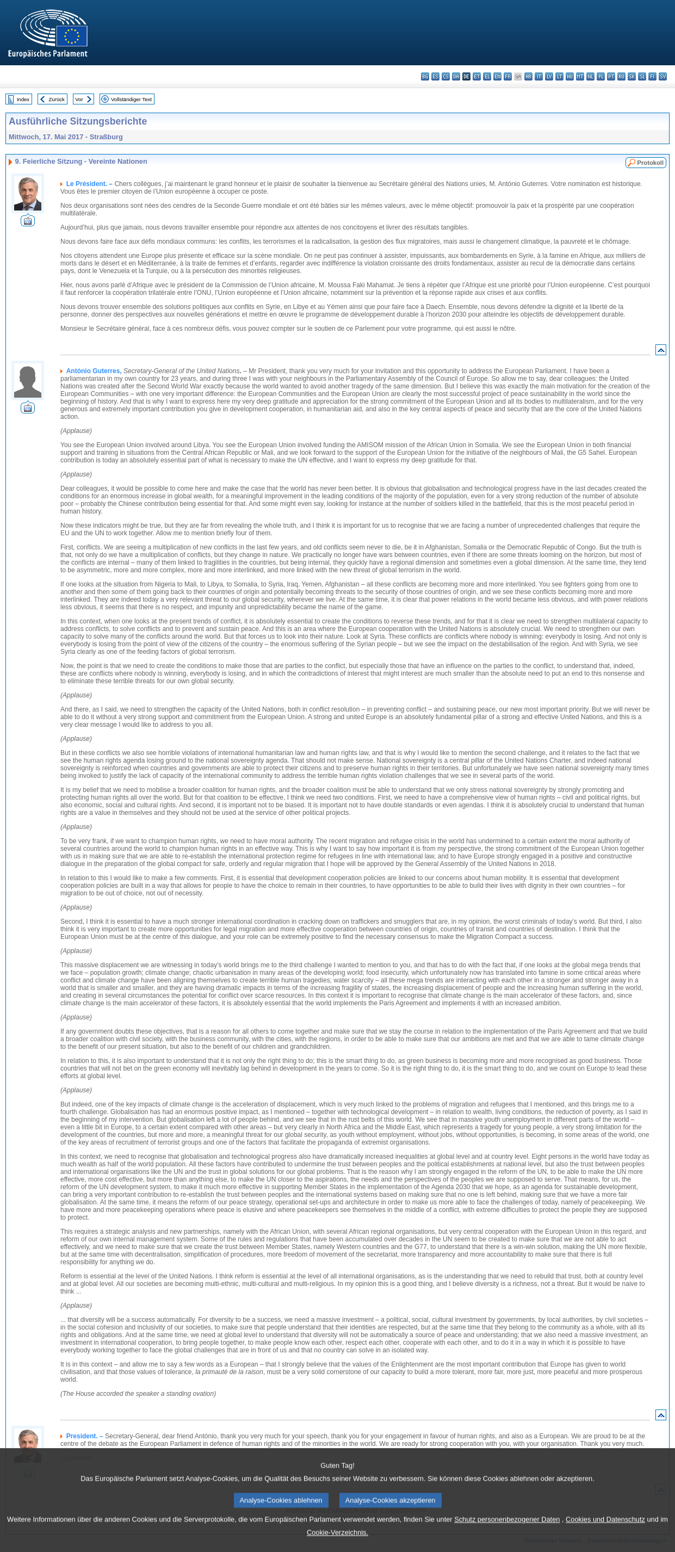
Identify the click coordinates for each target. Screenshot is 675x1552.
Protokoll (650, 162)
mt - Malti (580, 76)
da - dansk (456, 76)
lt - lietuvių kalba (559, 76)
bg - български (425, 76)
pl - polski (601, 76)
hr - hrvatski (528, 76)
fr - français (508, 76)
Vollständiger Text (131, 99)
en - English (497, 76)
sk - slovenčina (632, 76)
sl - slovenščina (642, 76)
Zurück (57, 99)
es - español (435, 76)
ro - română (621, 76)
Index (23, 99)
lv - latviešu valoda (549, 76)
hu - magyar (570, 76)
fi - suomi (652, 76)
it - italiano (539, 76)
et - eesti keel (477, 76)
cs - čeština (446, 76)
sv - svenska (663, 76)
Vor (79, 99)
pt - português (611, 76)
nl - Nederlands (590, 76)
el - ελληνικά (487, 76)
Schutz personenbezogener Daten (507, 1533)
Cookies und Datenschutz (605, 1533)
